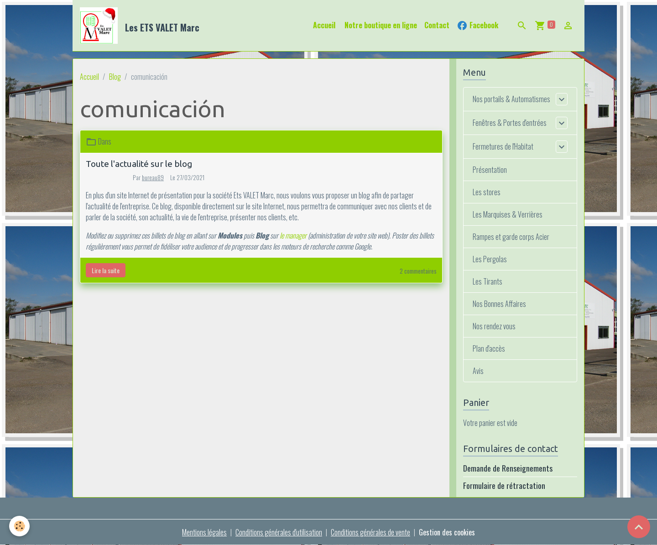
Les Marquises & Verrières (507, 214)
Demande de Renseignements (508, 468)
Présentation (490, 169)
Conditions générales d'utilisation (278, 532)
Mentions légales (204, 532)
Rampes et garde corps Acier (511, 236)
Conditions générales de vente (370, 532)
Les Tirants (487, 281)
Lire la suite (106, 270)
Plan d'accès (489, 348)
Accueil (324, 25)
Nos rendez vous (494, 326)
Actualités (126, 141)
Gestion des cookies (447, 532)
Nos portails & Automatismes (511, 98)
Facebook (477, 25)
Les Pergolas (490, 259)
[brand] (141, 25)
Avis (478, 370)
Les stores (487, 192)
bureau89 (153, 177)
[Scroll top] (638, 526)
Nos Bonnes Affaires (499, 303)
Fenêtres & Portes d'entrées (510, 122)
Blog (115, 76)
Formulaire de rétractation (504, 485)
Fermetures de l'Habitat (503, 146)
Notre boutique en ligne (380, 25)
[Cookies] (19, 526)
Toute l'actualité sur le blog (139, 164)
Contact (436, 25)
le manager (293, 235)
